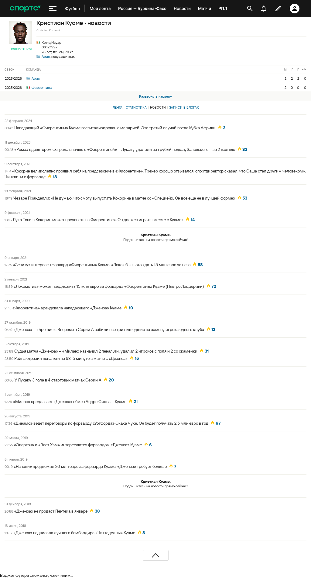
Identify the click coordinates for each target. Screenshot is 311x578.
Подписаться (21, 49)
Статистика (136, 107)
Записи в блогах (184, 107)
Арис (46, 56)
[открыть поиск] (250, 8)
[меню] (53, 8)
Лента (117, 107)
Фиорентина (39, 87)
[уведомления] (263, 8)
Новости (158, 107)
